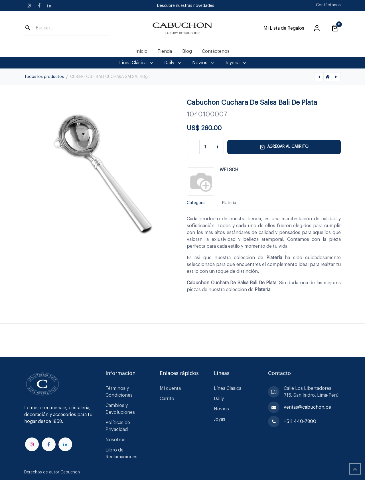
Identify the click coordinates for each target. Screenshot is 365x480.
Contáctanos (328, 5)
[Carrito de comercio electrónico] (335, 28)
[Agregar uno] (217, 147)
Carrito (167, 398)
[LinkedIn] (49, 5)
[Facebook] (39, 5)
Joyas (219, 419)
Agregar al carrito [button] (284, 147)
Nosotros (115, 439)
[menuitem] (142, 51)
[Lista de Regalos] (283, 27)
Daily (219, 398)
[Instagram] (28, 5)
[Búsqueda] (27, 28)
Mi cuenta (170, 388)
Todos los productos (44, 77)
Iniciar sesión (317, 28)
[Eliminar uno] (193, 147)
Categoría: (196, 203)
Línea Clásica (227, 388)
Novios (221, 409)
